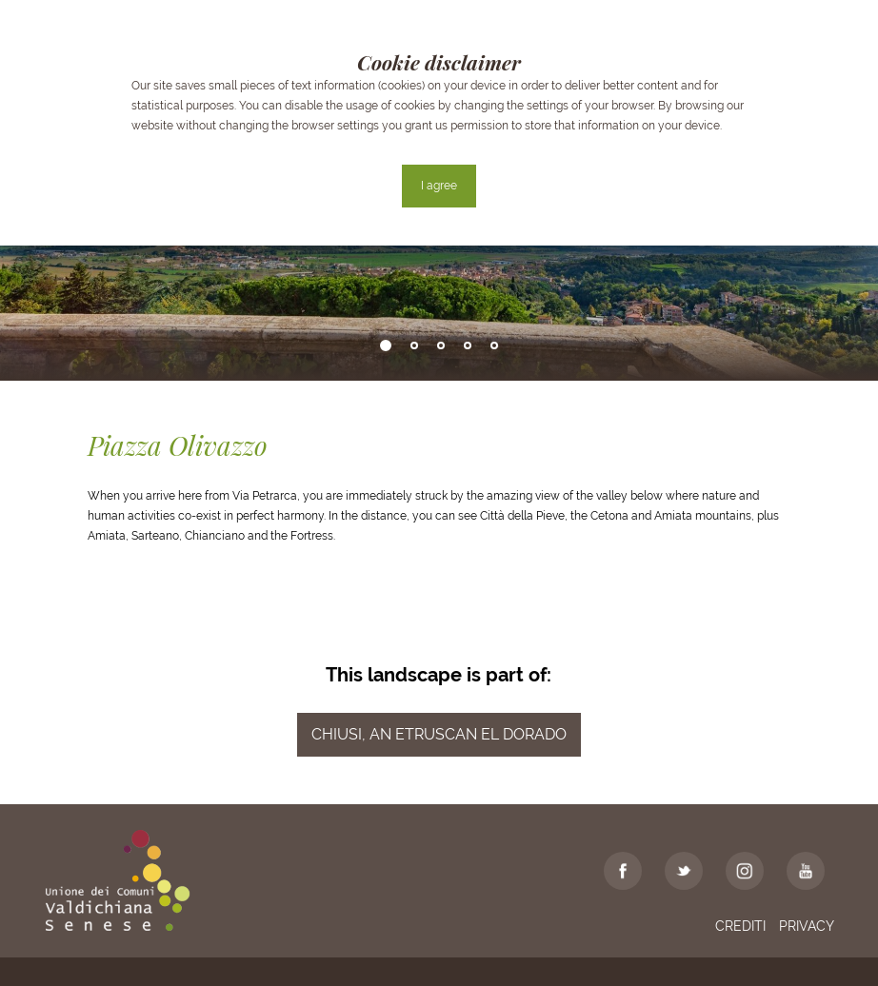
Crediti (740, 926)
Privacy (806, 926)
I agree (439, 185)
